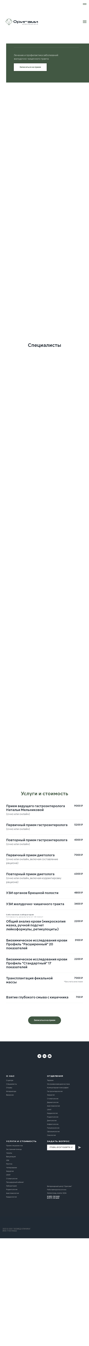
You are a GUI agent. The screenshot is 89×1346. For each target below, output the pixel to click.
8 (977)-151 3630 (53, 1198)
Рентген (9, 1164)
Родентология (52, 1117)
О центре (9, 1080)
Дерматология (52, 1102)
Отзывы (9, 1088)
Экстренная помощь (14, 1149)
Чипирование (11, 1168)
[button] (30, 67)
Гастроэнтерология (55, 1091)
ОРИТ (49, 1110)
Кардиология (52, 1113)
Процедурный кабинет (15, 1182)
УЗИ (7, 1160)
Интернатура (11, 1091)
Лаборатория (11, 1186)
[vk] (44, 1057)
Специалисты (11, 1084)
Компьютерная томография (57, 1088)
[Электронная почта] (50, 1057)
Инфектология (52, 1124)
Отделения (55, 1076)
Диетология (52, 1121)
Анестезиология (53, 1106)
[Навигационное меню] (84, 21)
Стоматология (52, 1099)
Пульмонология (53, 1128)
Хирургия (51, 1095)
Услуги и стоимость (21, 1141)
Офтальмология (53, 1132)
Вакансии (10, 1095)
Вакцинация (11, 1157)
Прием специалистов (14, 1146)
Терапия (50, 1080)
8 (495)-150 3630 (53, 1196)
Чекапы (9, 1153)
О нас (10, 1076)
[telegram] (39, 1057)
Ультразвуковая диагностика (58, 1084)
